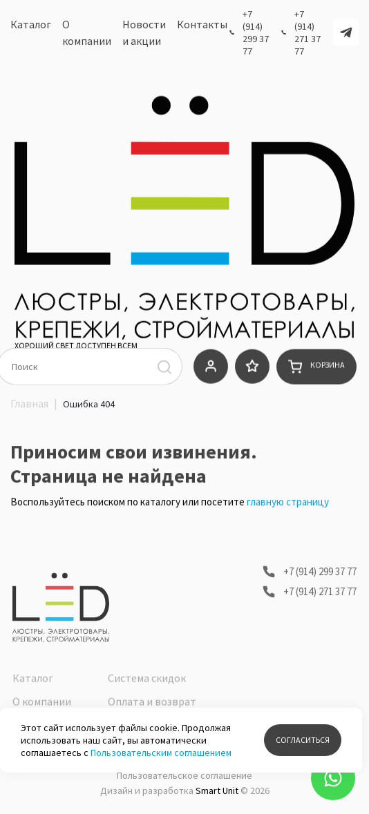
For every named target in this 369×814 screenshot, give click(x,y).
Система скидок (147, 703)
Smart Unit (217, 790)
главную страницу (288, 507)
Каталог (30, 27)
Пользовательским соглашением (161, 752)
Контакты (202, 27)
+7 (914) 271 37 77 (307, 35)
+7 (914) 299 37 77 (256, 35)
